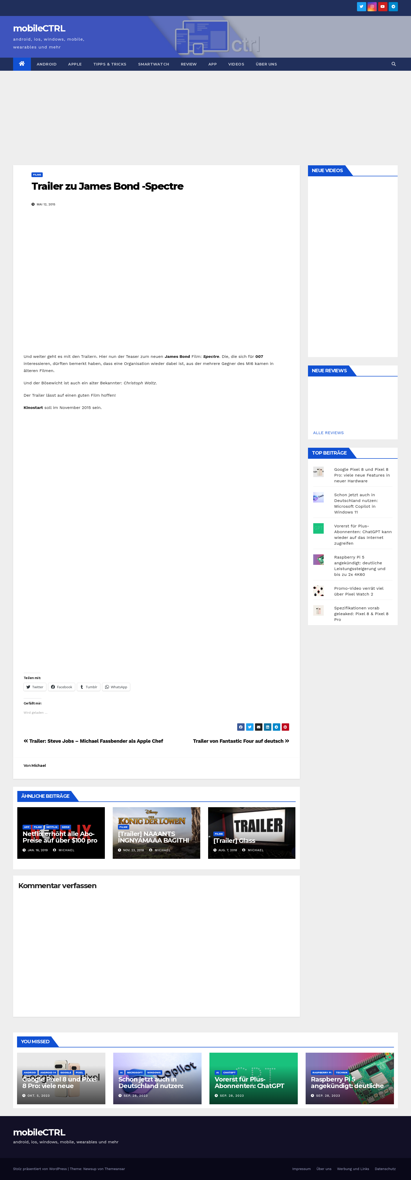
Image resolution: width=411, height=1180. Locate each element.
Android (47, 64)
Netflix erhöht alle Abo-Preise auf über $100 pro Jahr (60, 840)
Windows (154, 1072)
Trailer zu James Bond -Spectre (107, 186)
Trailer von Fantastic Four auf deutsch (241, 741)
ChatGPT (229, 1072)
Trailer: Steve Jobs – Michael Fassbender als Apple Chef (93, 741)
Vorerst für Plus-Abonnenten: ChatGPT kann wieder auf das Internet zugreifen (249, 1089)
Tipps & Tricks (110, 64)
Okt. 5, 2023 (39, 1095)
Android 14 (48, 1072)
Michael (38, 765)
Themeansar (115, 1169)
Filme (37, 174)
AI (121, 1072)
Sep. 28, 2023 (136, 1095)
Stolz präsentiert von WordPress (40, 1169)
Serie (65, 827)
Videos (236, 64)
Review (189, 64)
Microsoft (135, 1072)
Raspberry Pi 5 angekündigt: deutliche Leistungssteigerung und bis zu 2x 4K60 (347, 1089)
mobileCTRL (39, 28)
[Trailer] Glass (234, 840)
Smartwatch (153, 64)
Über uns (266, 64)
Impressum (301, 1169)
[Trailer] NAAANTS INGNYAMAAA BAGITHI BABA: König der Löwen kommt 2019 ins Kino (154, 843)
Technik (342, 1072)
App (212, 64)
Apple (75, 64)
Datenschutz (385, 1169)
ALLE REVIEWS (328, 432)
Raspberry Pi (321, 1072)
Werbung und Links (353, 1169)
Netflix (51, 827)
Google (65, 1072)
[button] (394, 64)
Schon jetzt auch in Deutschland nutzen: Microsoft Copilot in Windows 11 (150, 1089)
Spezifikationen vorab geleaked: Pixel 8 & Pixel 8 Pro (361, 613)
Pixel (79, 1072)
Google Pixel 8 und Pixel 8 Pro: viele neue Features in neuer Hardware (362, 475)
